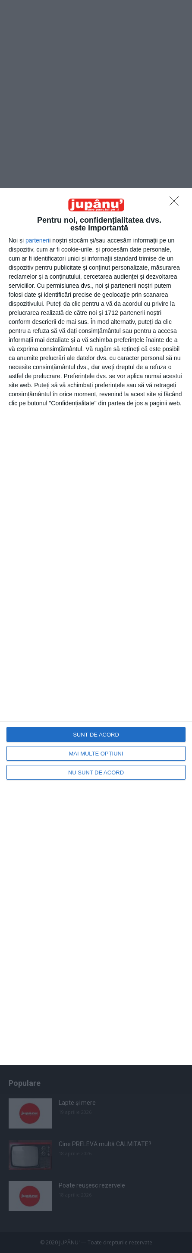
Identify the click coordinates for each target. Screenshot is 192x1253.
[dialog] (96, 626)
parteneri (37, 240)
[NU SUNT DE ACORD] (176, 203)
